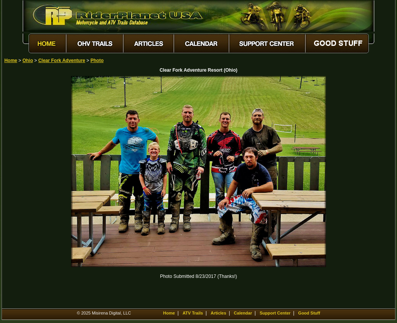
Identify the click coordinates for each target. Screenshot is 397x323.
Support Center (275, 313)
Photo (96, 60)
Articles (218, 313)
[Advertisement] (31, 191)
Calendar (243, 313)
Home (10, 60)
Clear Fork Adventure (61, 60)
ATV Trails (192, 313)
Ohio (27, 60)
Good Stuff (309, 313)
